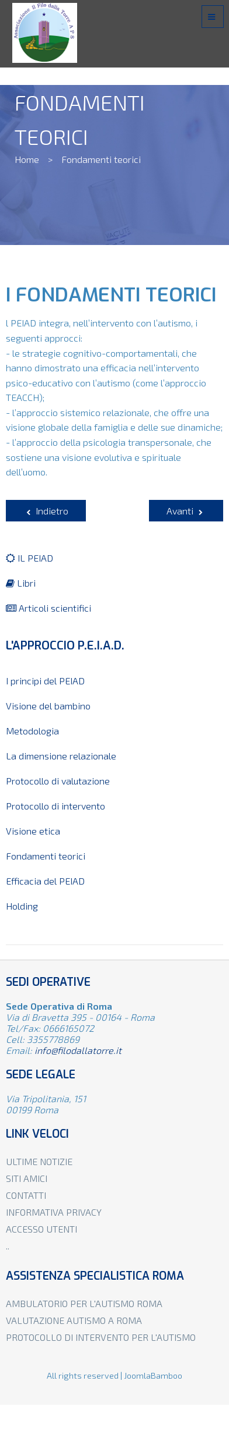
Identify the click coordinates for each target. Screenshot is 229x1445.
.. (7, 1245)
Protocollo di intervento (55, 805)
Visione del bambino (48, 705)
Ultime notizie (39, 1161)
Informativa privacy (54, 1211)
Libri (21, 582)
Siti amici (26, 1178)
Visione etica (33, 830)
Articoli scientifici (48, 607)
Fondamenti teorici (45, 855)
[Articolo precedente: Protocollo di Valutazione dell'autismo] (46, 510)
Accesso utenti (41, 1228)
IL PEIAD (29, 557)
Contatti (26, 1195)
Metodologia (32, 730)
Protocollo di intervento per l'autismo (101, 1337)
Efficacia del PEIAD (45, 880)
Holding (22, 905)
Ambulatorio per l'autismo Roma (84, 1303)
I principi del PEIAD (45, 680)
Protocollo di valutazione (58, 780)
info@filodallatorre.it (78, 1050)
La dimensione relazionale (61, 755)
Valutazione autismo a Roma (74, 1320)
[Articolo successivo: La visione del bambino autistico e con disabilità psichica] (186, 510)
